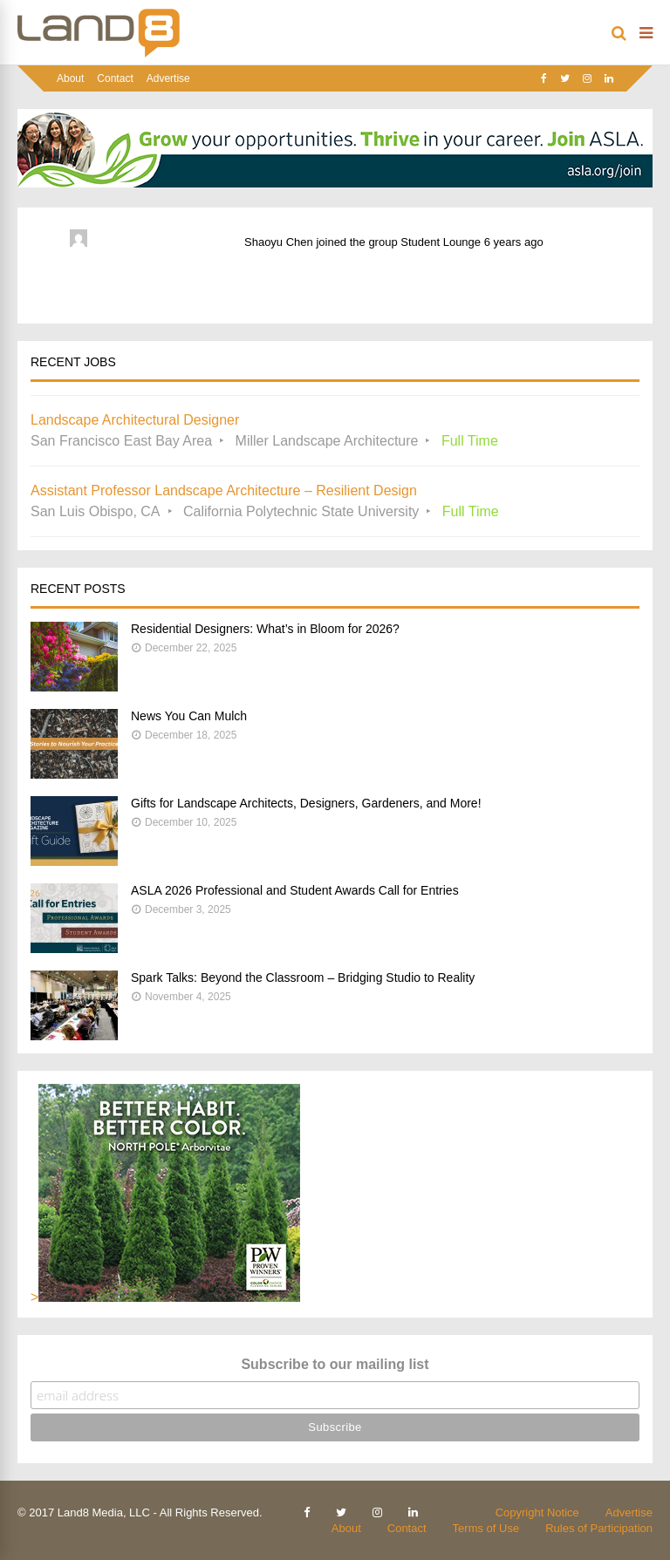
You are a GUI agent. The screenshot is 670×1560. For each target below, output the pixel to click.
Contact (115, 78)
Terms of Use (486, 1528)
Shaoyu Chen (278, 242)
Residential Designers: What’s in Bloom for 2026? (265, 629)
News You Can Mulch (189, 716)
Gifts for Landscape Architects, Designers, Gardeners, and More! (306, 803)
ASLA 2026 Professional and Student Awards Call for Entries (295, 890)
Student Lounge (440, 242)
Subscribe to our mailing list (334, 1364)
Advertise (168, 78)
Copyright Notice (537, 1512)
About (70, 78)
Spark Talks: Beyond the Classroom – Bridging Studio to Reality (303, 977)
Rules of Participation (599, 1528)
